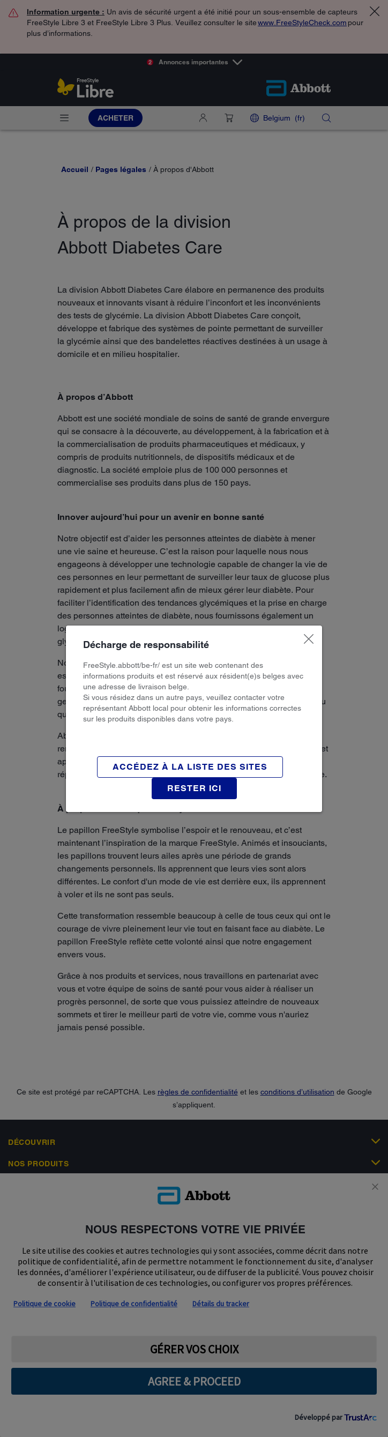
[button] (194, 788)
